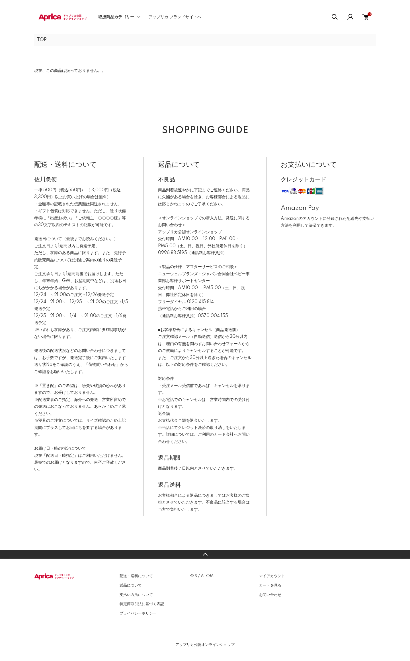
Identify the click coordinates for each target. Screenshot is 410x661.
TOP (42, 40)
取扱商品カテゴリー (116, 17)
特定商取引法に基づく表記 (142, 604)
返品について (131, 585)
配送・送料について (136, 576)
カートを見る (270, 585)
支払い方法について (136, 595)
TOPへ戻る (205, 554)
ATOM (207, 576)
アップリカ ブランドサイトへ (174, 17)
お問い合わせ (270, 595)
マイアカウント (272, 576)
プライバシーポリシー (138, 613)
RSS (193, 576)
